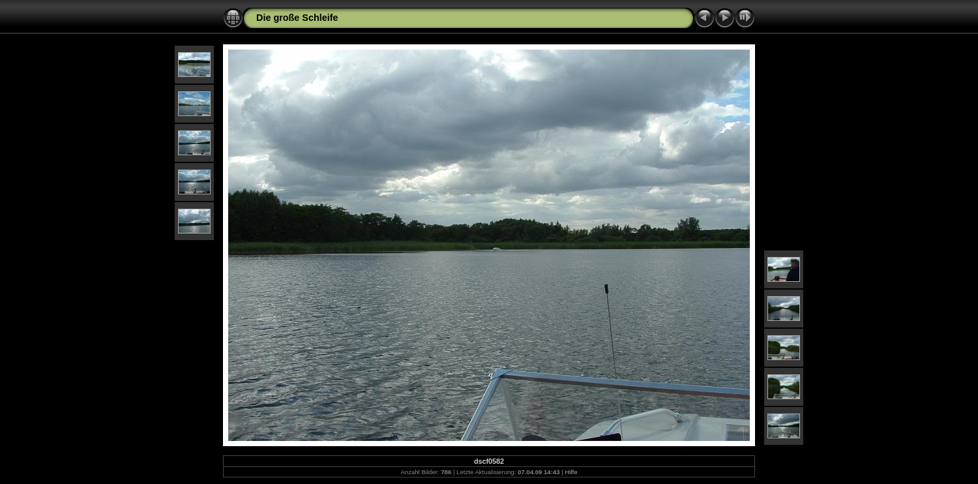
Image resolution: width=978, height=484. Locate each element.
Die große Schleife (297, 17)
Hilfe (571, 472)
